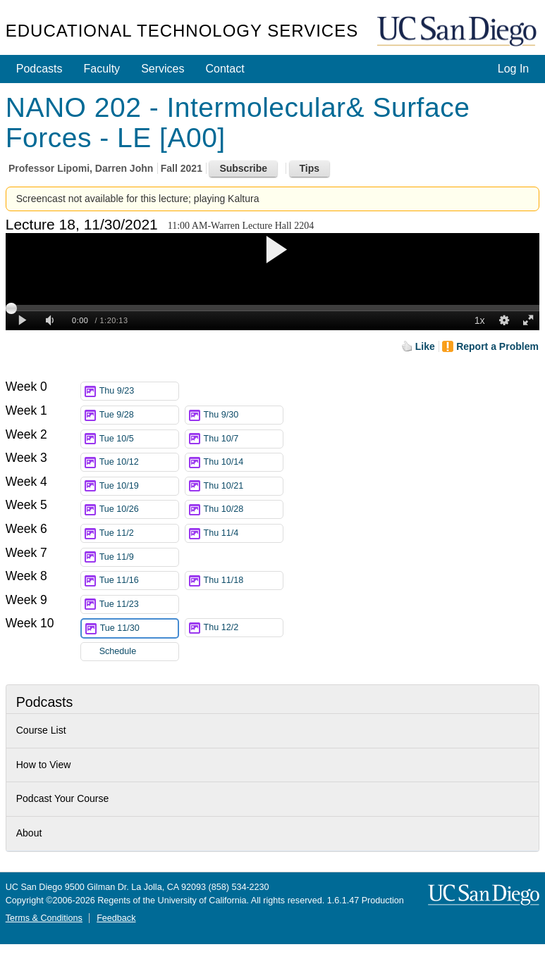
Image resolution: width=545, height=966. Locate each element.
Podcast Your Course (62, 798)
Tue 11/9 (138, 557)
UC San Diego (458, 32)
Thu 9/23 (138, 391)
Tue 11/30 (139, 628)
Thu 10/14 (243, 462)
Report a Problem (497, 346)
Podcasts (39, 69)
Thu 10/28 (243, 509)
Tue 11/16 (138, 580)
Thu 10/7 (243, 439)
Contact (224, 69)
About (29, 833)
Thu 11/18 (243, 580)
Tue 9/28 (138, 415)
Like (425, 346)
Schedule (118, 651)
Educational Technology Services (182, 30)
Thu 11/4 (243, 533)
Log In (513, 69)
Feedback (116, 918)
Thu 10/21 (243, 486)
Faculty (102, 69)
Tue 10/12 (138, 462)
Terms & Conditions (44, 918)
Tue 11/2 (138, 533)
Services (162, 69)
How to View (43, 764)
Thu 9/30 (243, 415)
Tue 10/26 (138, 509)
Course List (41, 730)
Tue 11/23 (138, 604)
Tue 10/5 (138, 439)
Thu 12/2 (243, 627)
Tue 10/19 (138, 486)
